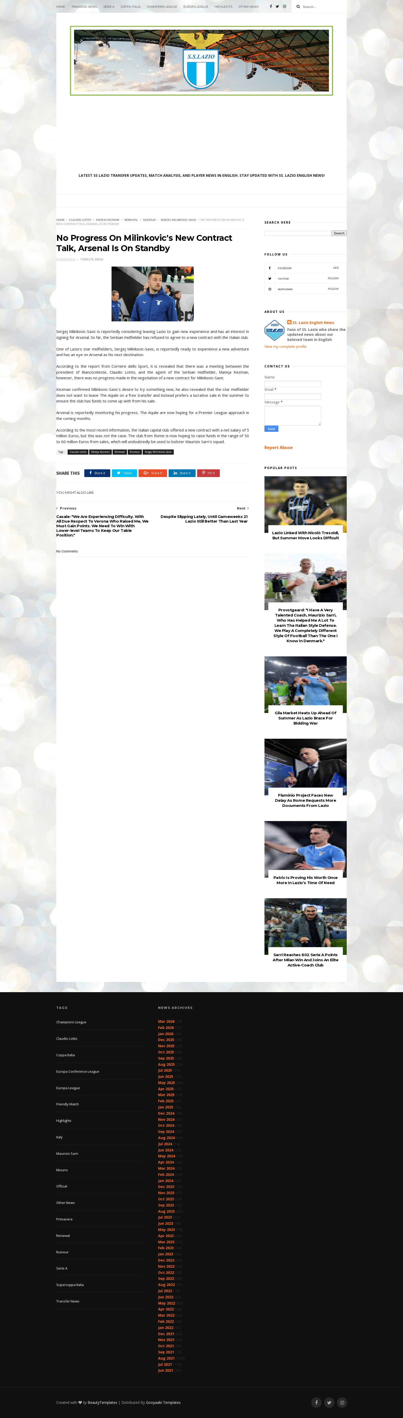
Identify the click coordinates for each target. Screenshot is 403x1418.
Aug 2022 (166, 1284)
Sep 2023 (166, 1205)
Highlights (223, 6)
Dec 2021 (166, 1333)
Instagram (301, 289)
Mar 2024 (166, 1168)
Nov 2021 (166, 1339)
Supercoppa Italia (70, 1284)
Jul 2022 (165, 1290)
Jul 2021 (165, 1364)
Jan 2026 (165, 1033)
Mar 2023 (166, 1241)
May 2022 (166, 1303)
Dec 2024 (166, 1113)
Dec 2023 (166, 1186)
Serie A (108, 6)
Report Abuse (278, 447)
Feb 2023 (166, 1247)
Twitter (301, 278)
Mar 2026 (166, 1021)
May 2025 (166, 1082)
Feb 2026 (166, 1027)
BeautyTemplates (102, 1402)
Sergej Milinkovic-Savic (178, 220)
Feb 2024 (166, 1174)
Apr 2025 (166, 1088)
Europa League (196, 6)
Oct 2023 (166, 1198)
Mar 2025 (166, 1094)
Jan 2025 (165, 1107)
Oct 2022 (166, 1272)
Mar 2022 (166, 1315)
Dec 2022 (166, 1260)
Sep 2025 (166, 1058)
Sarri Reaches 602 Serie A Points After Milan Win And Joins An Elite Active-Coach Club (305, 959)
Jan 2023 (165, 1254)
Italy (59, 1137)
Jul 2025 (165, 1070)
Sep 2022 (166, 1278)
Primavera (64, 1219)
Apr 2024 (166, 1162)
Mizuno (62, 1170)
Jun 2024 (165, 1150)
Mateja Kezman (107, 220)
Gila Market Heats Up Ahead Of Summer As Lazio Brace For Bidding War (305, 718)
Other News (249, 6)
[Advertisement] (201, 134)
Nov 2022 (166, 1266)
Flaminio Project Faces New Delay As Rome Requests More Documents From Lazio (305, 800)
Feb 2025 (166, 1100)
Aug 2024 (166, 1137)
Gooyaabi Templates (163, 1402)
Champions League (162, 6)
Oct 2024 (166, 1125)
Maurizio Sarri (67, 1153)
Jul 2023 (165, 1217)
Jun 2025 (165, 1076)
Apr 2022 (166, 1309)
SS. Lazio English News (313, 322)
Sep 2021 (166, 1352)
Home (60, 6)
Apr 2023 (166, 1235)
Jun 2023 (165, 1223)
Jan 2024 (165, 1180)
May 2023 (166, 1229)
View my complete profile (285, 346)
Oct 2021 (166, 1345)
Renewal (131, 220)
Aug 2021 (166, 1358)
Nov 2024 (166, 1119)
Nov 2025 (166, 1045)
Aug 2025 (166, 1064)
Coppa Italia (131, 6)
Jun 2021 (165, 1370)
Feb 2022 (166, 1321)
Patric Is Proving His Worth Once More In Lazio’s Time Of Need (305, 880)
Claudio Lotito (80, 220)
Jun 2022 (165, 1296)
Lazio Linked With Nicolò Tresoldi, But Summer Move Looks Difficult (305, 535)
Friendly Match (67, 1104)
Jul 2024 (165, 1143)
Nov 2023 (166, 1192)
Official (61, 1186)
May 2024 (166, 1155)
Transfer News (84, 6)
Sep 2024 (166, 1131)
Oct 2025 (166, 1052)
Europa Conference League (77, 1071)
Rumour (149, 220)
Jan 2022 (165, 1327)
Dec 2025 (166, 1039)
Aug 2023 (166, 1211)
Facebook (301, 268)
